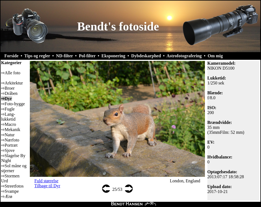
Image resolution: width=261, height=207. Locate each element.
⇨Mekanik (10, 129)
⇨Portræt (9, 145)
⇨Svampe (10, 191)
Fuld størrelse (46, 180)
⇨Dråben (9, 93)
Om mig (215, 55)
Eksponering (113, 55)
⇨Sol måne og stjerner (14, 168)
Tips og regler (37, 55)
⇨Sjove (7, 150)
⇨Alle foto (10, 72)
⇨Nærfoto (10, 140)
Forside (11, 55)
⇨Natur (7, 134)
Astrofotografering (184, 55)
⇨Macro (8, 124)
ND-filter (64, 55)
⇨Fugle (7, 109)
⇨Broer (7, 88)
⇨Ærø (6, 196)
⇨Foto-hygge (13, 103)
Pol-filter (87, 55)
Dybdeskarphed (146, 55)
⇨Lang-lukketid (8, 116)
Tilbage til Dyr (47, 185)
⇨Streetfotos (12, 186)
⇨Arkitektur (12, 83)
